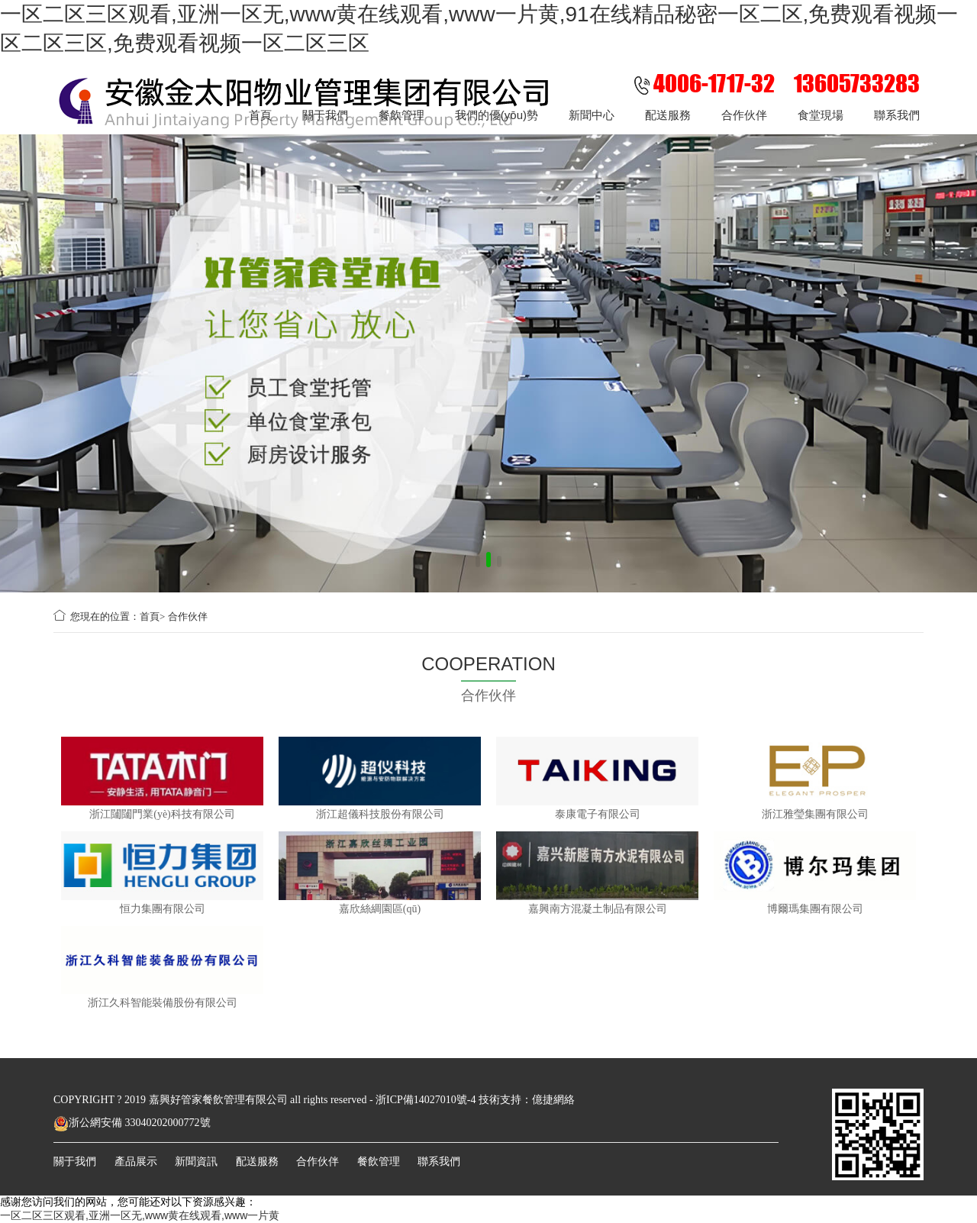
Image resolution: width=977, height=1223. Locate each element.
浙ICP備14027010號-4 (426, 1099)
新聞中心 (591, 114)
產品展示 (135, 1161)
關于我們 (325, 114)
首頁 (260, 114)
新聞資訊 (196, 1161)
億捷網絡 (553, 1099)
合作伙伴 (744, 114)
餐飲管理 (401, 114)
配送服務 (668, 114)
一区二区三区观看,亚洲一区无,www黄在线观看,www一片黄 (139, 1215)
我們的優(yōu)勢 (496, 114)
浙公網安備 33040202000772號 (132, 1122)
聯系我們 (897, 114)
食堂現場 (820, 114)
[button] (478, 561)
